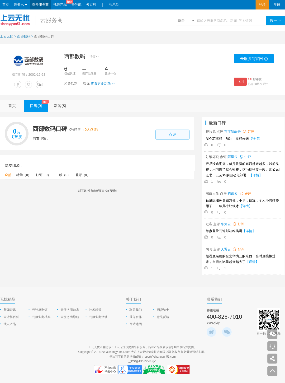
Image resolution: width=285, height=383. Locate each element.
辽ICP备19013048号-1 (142, 361)
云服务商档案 (41, 317)
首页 (5, 4)
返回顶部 (272, 371)
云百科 (91, 4)
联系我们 (135, 310)
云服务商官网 (254, 60)
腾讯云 (233, 193)
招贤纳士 (163, 310)
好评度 (254, 79)
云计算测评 (40, 310)
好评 (43, 175)
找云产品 (60, 4)
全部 (8, 175)
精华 (23, 175)
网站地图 (135, 324)
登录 (262, 4)
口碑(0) (39, 104)
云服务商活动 (98, 317)
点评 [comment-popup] (172, 134)
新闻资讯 (10, 310)
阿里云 (233, 157)
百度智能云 (232, 132)
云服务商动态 (70, 310)
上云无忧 (6, 36)
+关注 (240, 82)
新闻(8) (63, 105)
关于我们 (133, 299)
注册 (277, 4)
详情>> (94, 56)
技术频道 (95, 310)
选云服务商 (40, 4)
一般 (63, 175)
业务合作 (135, 317)
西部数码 (23, 36)
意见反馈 (163, 317)
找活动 (114, 4)
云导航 (76, 4)
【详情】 (255, 138)
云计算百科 (11, 317)
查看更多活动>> (102, 83)
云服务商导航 (70, 317)
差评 (82, 175)
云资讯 (20, 4)
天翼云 (226, 249)
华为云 (226, 224)
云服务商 (51, 20)
